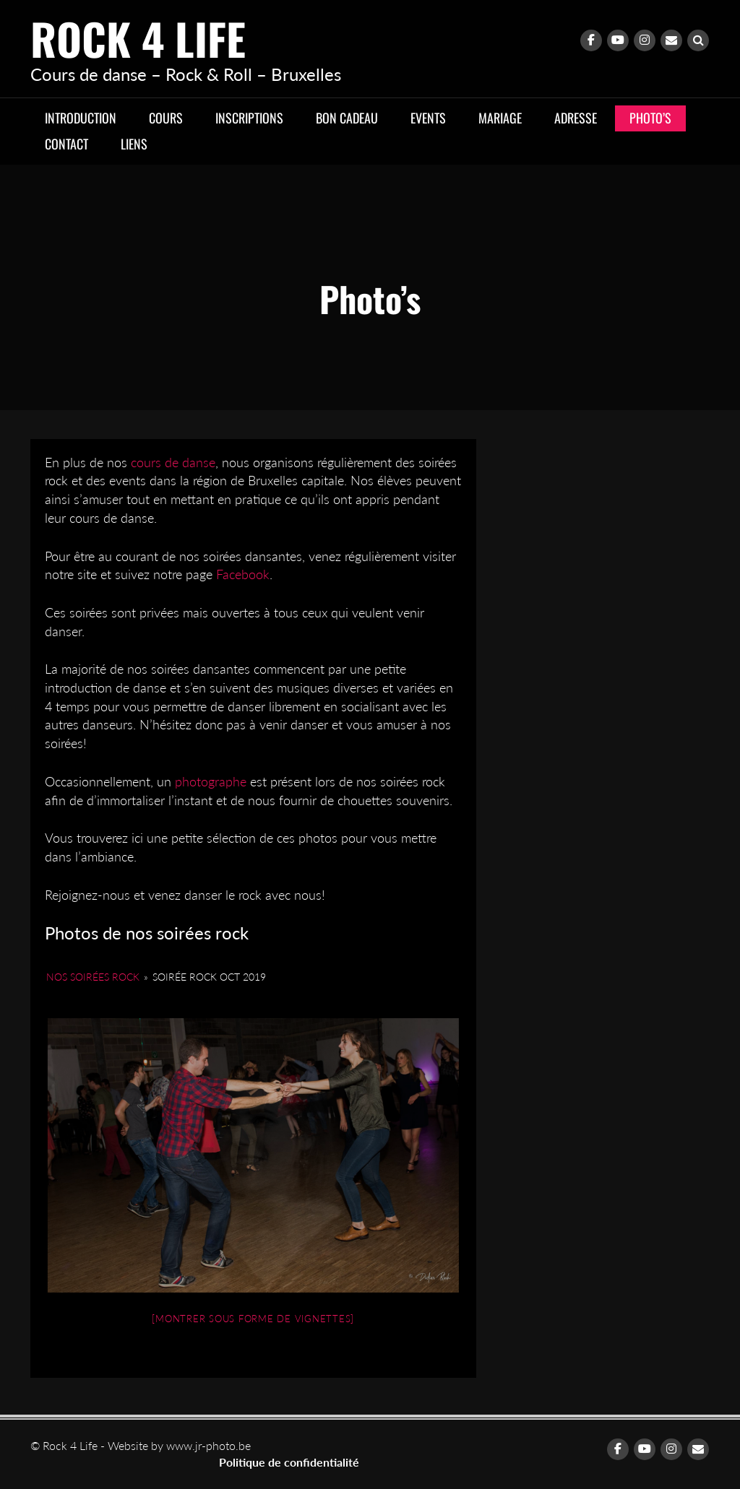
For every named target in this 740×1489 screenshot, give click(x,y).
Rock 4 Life (138, 38)
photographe (210, 781)
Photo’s (650, 117)
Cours (166, 117)
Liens (134, 143)
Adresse (575, 117)
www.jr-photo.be (208, 1445)
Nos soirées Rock (92, 977)
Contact (66, 143)
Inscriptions (249, 117)
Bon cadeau (347, 117)
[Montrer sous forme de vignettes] (253, 1318)
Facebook (243, 574)
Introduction (80, 117)
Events (428, 117)
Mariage (500, 117)
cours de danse (173, 462)
